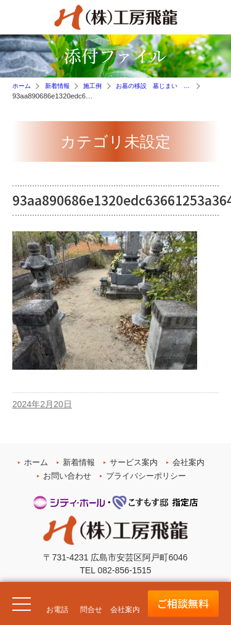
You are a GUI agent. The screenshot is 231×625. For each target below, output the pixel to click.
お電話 (57, 609)
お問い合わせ (67, 476)
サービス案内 (134, 462)
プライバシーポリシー (146, 476)
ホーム (36, 462)
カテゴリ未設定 (115, 141)
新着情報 (79, 462)
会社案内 (188, 462)
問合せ (91, 609)
